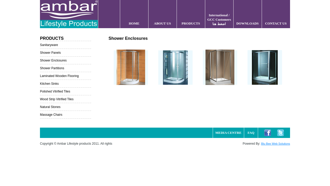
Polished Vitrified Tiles (55, 91)
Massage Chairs (51, 115)
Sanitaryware (49, 45)
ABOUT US (162, 23)
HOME (134, 23)
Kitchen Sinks (49, 84)
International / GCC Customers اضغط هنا (219, 19)
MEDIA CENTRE (228, 133)
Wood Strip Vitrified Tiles (56, 99)
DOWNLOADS (247, 23)
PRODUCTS (191, 23)
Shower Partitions (52, 68)
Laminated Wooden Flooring (59, 76)
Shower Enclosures (53, 60)
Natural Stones (50, 107)
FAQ (251, 133)
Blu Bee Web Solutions (275, 143)
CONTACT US (276, 23)
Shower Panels (50, 53)
